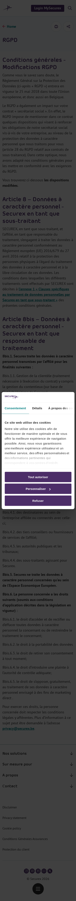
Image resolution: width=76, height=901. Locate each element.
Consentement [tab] (15, 408)
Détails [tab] (37, 408)
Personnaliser (38, 489)
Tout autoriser (38, 477)
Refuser (38, 500)
